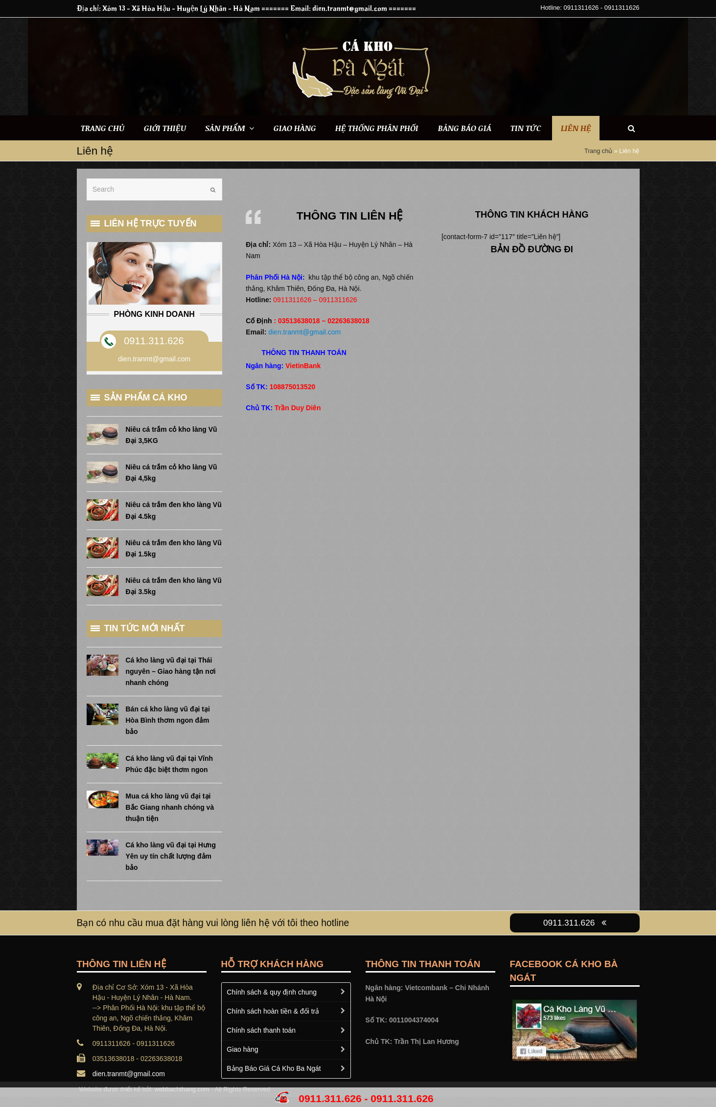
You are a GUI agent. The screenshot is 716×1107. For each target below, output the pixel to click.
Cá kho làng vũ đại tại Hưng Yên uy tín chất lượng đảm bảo (171, 856)
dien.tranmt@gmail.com (304, 332)
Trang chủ (598, 151)
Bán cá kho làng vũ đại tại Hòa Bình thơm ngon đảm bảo (168, 720)
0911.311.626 (154, 340)
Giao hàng (242, 1049)
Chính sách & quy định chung (272, 992)
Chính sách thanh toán (261, 1030)
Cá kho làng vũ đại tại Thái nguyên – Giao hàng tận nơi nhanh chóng (171, 671)
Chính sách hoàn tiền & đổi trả (273, 1011)
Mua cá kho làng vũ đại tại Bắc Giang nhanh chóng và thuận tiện (170, 807)
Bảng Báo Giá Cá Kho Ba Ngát (274, 1068)
